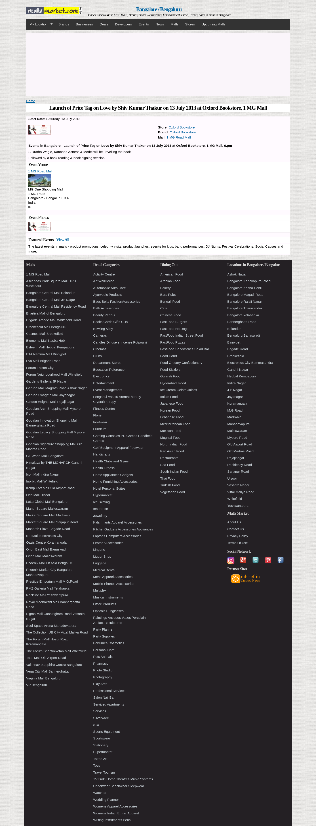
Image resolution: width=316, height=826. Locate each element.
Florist (97, 415)
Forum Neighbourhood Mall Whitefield (54, 374)
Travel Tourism (104, 772)
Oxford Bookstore (182, 127)
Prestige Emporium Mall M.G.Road (52, 581)
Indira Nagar (236, 383)
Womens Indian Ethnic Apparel (116, 813)
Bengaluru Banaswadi (243, 335)
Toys (96, 765)
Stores (190, 24)
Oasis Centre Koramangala (46, 542)
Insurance (100, 509)
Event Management (107, 390)
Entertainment (103, 383)
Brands (64, 24)
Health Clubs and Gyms (111, 461)
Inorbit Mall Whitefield (42, 481)
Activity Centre (104, 274)
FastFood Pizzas (172, 342)
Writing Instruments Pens (112, 820)
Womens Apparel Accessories (115, 806)
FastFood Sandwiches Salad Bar (184, 349)
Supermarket (102, 752)
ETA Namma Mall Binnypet (46, 354)
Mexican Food (170, 431)
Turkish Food (170, 485)
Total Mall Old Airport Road (46, 658)
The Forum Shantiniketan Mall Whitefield (56, 651)
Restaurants (169, 458)
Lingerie (99, 549)
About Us (234, 522)
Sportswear (101, 738)
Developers (123, 24)
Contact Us (235, 529)
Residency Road (239, 465)
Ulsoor (232, 478)
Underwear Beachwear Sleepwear (118, 786)
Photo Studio (102, 670)
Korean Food (170, 410)
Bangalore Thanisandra (244, 308)
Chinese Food (170, 315)
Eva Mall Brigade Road (43, 361)
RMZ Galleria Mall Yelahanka (47, 588)
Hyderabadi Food (173, 383)
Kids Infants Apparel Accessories (117, 522)
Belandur (234, 329)
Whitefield (234, 499)
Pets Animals (103, 656)
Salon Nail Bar (104, 697)
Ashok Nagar (237, 274)
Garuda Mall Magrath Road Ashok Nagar (56, 388)
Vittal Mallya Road (240, 492)
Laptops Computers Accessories (117, 536)
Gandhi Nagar (237, 369)
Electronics (101, 376)
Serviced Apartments (108, 704)
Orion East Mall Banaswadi (46, 549)
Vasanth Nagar (238, 485)
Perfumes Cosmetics (108, 643)
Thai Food (167, 478)
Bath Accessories (106, 308)
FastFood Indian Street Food (181, 335)
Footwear (100, 422)
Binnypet (233, 342)
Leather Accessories (108, 543)
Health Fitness (104, 468)
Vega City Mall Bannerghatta (47, 671)
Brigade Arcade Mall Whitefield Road (53, 320)
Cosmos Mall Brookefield (44, 333)
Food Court (168, 356)
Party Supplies (104, 636)
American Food (171, 274)
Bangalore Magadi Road (245, 294)
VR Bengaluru (36, 685)
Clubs (97, 356)
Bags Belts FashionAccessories (116, 301)
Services (99, 711)
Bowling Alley (103, 329)
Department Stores (107, 362)
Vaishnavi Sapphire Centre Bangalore (54, 665)
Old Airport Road (239, 444)
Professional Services (109, 691)
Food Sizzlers (170, 369)
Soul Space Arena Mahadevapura (51, 625)
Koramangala (237, 403)
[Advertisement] (158, 64)
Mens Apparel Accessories (113, 577)
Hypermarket (102, 495)
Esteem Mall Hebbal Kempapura (50, 347)
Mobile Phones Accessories (113, 584)
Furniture (100, 429)
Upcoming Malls (213, 24)
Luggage (99, 563)
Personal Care (104, 650)
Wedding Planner (106, 799)
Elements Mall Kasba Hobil (46, 340)
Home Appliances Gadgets (113, 475)
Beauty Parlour (104, 315)
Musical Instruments (108, 597)
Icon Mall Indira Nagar (42, 474)
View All (62, 240)
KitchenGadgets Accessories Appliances (123, 529)
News (160, 24)
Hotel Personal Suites (109, 488)
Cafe (163, 308)
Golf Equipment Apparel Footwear (118, 447)
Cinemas (99, 349)
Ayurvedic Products (107, 294)
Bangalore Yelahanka (243, 315)
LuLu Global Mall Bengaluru (46, 501)
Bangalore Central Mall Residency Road (56, 306)
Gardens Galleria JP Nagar (46, 381)
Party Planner (103, 629)
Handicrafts (101, 454)
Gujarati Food (170, 376)
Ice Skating (101, 502)
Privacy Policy (237, 536)
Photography (102, 677)
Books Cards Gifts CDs (110, 322)
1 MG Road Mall (178, 137)
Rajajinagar (235, 458)
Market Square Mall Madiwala (48, 515)
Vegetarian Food (172, 492)
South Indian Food (174, 471)
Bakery (165, 288)
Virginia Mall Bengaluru (43, 678)
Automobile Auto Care (109, 288)
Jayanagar (235, 397)
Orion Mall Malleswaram (44, 556)
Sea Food (167, 465)
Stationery (100, 745)
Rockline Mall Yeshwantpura (47, 595)
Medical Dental (104, 570)
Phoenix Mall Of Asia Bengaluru (49, 563)
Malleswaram (237, 431)
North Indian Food (173, 444)
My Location (39, 24)
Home (30, 101)
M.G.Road (234, 410)
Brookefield (235, 356)
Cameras (100, 335)
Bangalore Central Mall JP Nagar (50, 300)
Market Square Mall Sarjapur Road (52, 522)
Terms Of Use (237, 543)
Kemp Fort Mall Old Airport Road (50, 488)
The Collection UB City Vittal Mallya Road (57, 632)
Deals (104, 24)
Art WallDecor (103, 281)
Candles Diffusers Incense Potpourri (120, 342)
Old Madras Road (240, 451)
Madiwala (234, 417)
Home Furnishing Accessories (115, 481)
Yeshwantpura (238, 505)
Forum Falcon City (40, 368)
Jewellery (100, 516)
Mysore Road (237, 437)
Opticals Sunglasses (108, 611)
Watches (99, 793)
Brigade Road (237, 349)
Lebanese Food (171, 417)
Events (144, 24)
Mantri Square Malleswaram (47, 508)
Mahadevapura (238, 424)
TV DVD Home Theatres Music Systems (123, 779)
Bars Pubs (168, 294)
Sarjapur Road (238, 471)
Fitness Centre (104, 408)
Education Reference (108, 369)
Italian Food (169, 397)
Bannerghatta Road (241, 322)
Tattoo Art (100, 759)
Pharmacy (100, 663)
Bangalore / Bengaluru (158, 9)
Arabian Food (170, 281)
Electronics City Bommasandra (250, 362)
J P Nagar (234, 390)
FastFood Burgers (173, 322)
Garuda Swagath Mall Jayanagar (50, 395)
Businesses (84, 24)
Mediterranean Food (175, 424)
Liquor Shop (102, 556)
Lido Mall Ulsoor (38, 495)
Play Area (100, 684)
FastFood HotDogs (174, 329)
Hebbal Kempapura (241, 376)
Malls (174, 24)
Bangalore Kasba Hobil (244, 288)
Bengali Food (170, 301)
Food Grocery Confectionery (181, 362)
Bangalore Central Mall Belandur (50, 293)
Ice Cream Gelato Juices (178, 390)
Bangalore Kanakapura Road (248, 281)
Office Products (104, 604)
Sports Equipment (106, 731)
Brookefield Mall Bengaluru (46, 327)
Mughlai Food (170, 437)
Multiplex (99, 590)
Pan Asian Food (172, 451)
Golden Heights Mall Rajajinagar (50, 402)
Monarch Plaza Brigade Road (48, 529)
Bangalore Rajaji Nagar (244, 301)
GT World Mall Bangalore (45, 456)
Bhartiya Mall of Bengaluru (45, 313)
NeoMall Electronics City (44, 536)
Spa (96, 725)
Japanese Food (171, 403)
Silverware (101, 718)
